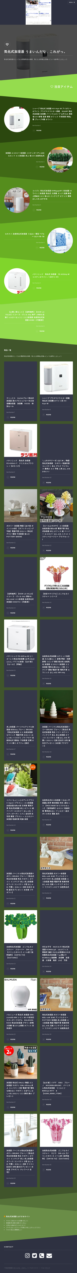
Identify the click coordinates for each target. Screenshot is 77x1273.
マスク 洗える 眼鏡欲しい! (14, 1229)
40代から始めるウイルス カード (16, 1225)
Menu (71, 2)
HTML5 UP (47, 1268)
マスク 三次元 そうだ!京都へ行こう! (17, 1221)
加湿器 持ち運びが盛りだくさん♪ (16, 1223)
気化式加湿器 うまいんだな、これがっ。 (16, 1268)
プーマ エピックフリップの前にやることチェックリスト (23, 1227)
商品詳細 (38, 130)
